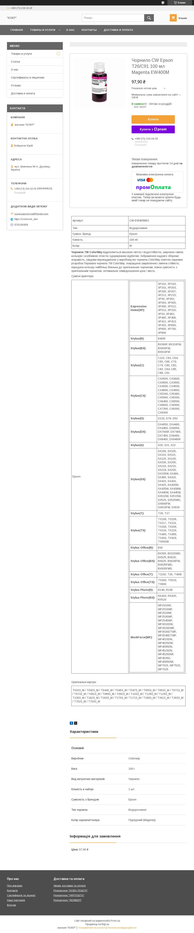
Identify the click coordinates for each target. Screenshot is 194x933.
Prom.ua (115, 920)
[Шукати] (149, 18)
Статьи (15, 61)
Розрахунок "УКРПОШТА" (68, 895)
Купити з (153, 129)
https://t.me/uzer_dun (26, 219)
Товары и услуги (42, 29)
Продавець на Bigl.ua (97, 924)
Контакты (89, 29)
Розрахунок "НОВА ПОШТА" (70, 890)
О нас (70, 29)
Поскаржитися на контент (91, 927)
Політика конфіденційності (122, 927)
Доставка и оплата (118, 29)
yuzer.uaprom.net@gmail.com (31, 213)
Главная (16, 29)
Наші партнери (16, 900)
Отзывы (16, 85)
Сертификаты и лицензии (27, 77)
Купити (153, 119)
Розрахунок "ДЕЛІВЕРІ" (67, 900)
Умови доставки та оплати (69, 885)
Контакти (12, 890)
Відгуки (11, 905)
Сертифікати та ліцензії (21, 895)
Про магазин (14, 885)
